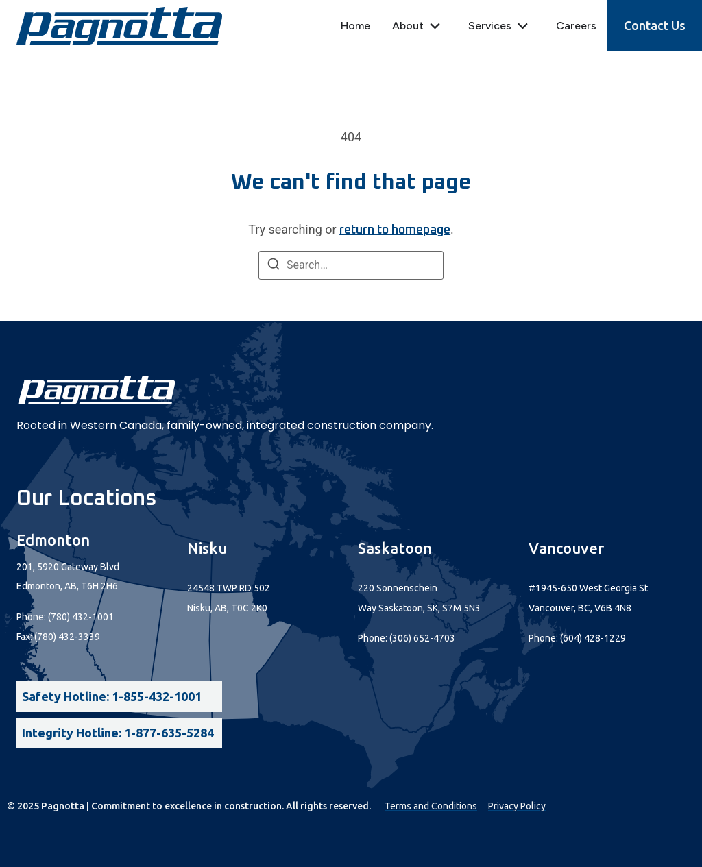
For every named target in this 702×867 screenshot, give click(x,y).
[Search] (273, 266)
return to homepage (394, 230)
